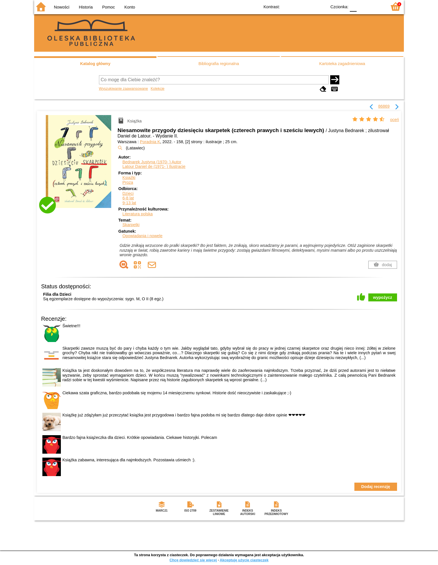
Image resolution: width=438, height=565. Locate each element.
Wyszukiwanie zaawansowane (123, 88)
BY (321, 6)
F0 (353, 6)
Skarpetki (130, 224)
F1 (363, 6)
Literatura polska (137, 214)
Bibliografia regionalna (219, 63)
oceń (394, 119)
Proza (127, 182)
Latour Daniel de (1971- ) (153, 166)
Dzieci (127, 193)
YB (309, 6)
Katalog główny (95, 63)
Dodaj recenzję (375, 486)
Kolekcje (157, 88)
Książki (128, 177)
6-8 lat (128, 198)
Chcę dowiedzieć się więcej (193, 560)
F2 (376, 6)
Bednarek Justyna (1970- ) (151, 162)
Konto (129, 7)
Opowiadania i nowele (142, 235)
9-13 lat (129, 203)
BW (297, 6)
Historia (86, 7)
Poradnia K (150, 141)
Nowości (61, 7)
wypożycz (382, 297)
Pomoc (108, 7)
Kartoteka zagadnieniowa (342, 63)
